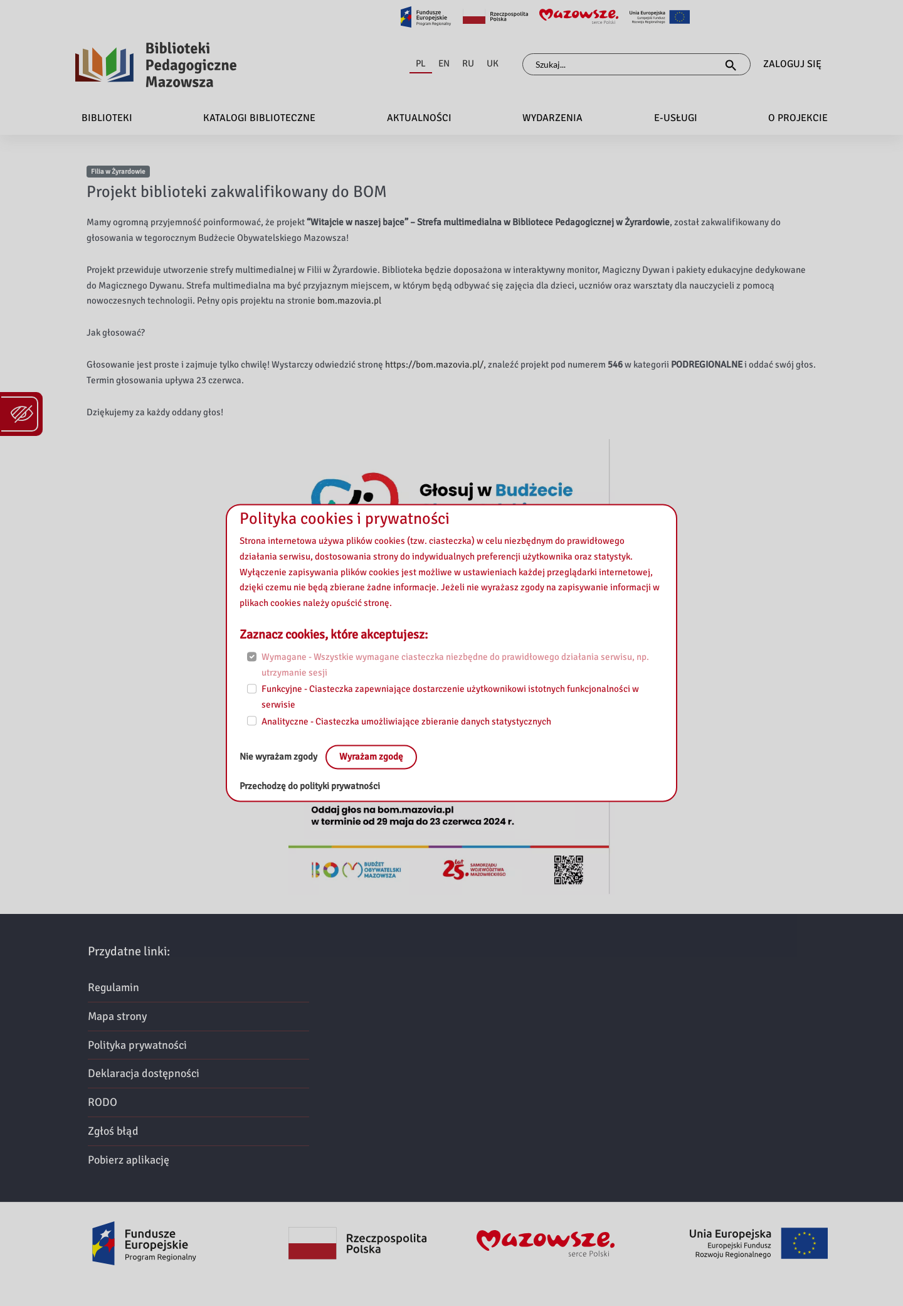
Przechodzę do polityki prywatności (310, 786)
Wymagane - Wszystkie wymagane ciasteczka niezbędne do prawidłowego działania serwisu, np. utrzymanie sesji (455, 664)
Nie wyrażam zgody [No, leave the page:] (279, 757)
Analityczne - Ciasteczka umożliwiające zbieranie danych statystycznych (406, 721)
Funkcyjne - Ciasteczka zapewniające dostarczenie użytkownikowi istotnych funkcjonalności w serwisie (450, 697)
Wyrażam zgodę (371, 757)
